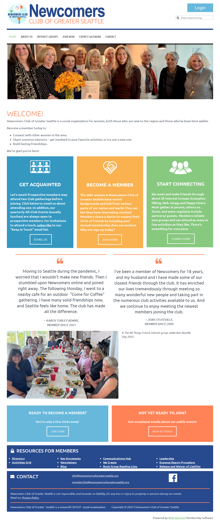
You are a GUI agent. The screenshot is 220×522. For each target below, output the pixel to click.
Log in (200, 7)
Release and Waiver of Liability (180, 466)
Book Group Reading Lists (120, 466)
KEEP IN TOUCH (162, 431)
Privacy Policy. (30, 497)
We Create (110, 462)
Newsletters (68, 462)
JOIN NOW (57, 431)
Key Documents (70, 458)
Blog (63, 466)
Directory (18, 458)
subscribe (44, 225)
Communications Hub (117, 458)
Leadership (167, 458)
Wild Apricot (176, 518)
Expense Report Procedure (177, 462)
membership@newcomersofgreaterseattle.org (100, 482)
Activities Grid (21, 462)
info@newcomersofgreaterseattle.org (95, 475)
